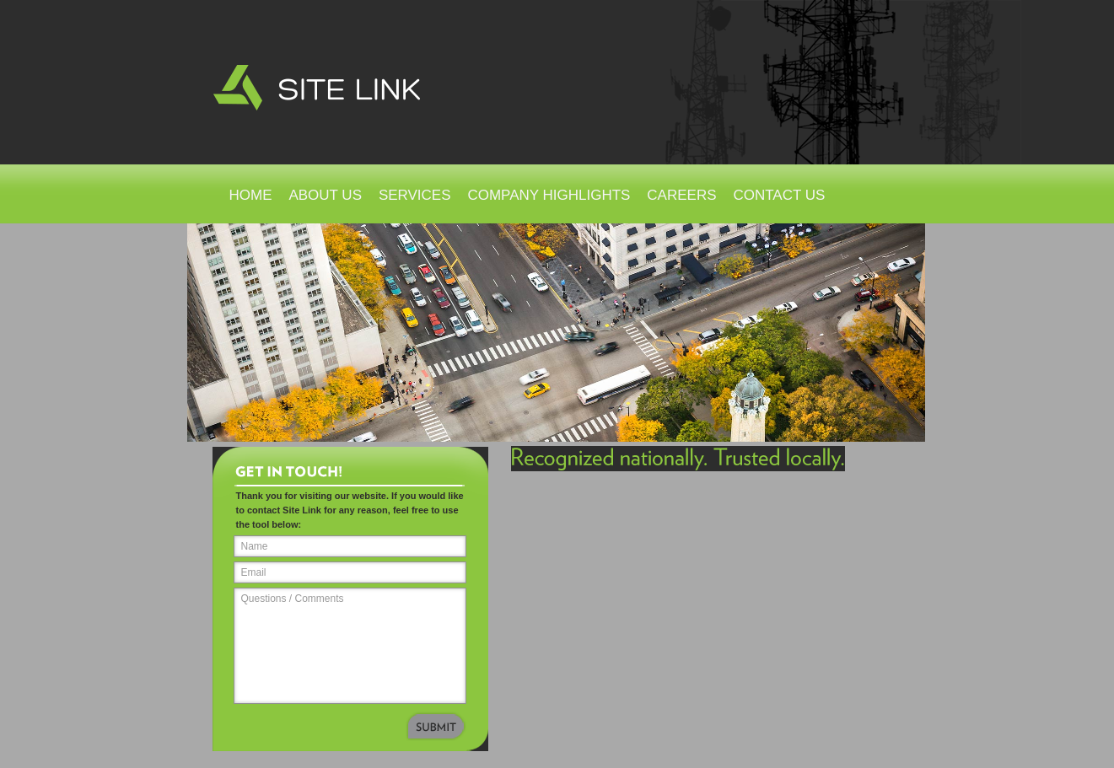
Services (415, 195)
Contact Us (779, 195)
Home (250, 195)
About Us (325, 195)
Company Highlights (548, 195)
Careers (681, 195)
